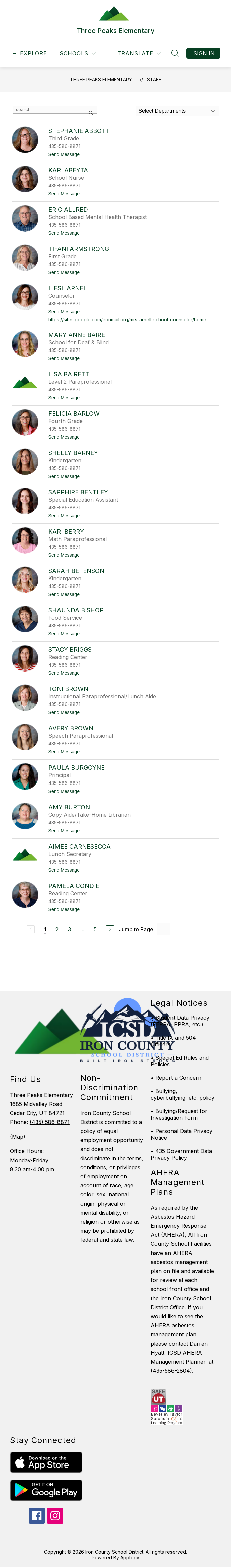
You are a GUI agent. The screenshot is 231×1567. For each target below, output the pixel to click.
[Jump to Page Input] (163, 929)
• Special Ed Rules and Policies (180, 1061)
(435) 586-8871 (50, 1122)
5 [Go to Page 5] (95, 929)
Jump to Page (136, 929)
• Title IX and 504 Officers (173, 1041)
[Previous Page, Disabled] (31, 929)
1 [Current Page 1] (45, 929)
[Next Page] (110, 929)
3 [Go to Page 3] (69, 929)
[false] (55, 110)
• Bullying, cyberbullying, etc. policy (182, 1094)
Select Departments (162, 111)
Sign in (204, 53)
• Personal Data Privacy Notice (181, 1134)
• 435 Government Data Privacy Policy (181, 1154)
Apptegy (129, 1557)
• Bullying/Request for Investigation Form (179, 1114)
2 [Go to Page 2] (57, 929)
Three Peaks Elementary (101, 79)
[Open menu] (29, 53)
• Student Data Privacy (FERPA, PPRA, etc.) (180, 1021)
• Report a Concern (176, 1077)
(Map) (17, 1136)
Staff (154, 79)
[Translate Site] (139, 53)
